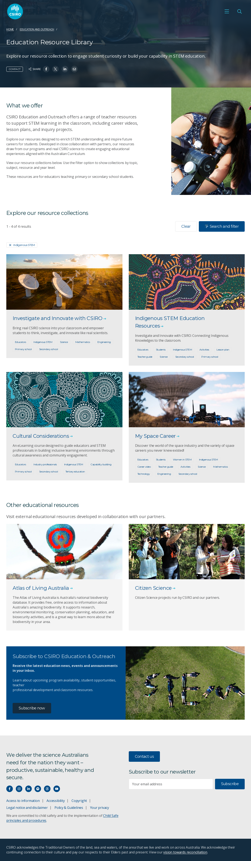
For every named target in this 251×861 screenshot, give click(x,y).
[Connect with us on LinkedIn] (28, 789)
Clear (186, 226)
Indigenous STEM (22, 245)
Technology (143, 473)
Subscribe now (32, 708)
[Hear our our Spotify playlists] (38, 789)
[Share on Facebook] (46, 69)
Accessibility (55, 800)
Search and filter (222, 226)
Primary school (23, 349)
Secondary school (48, 349)
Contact (15, 69)
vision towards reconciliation (185, 852)
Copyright (79, 800)
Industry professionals (45, 464)
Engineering (104, 342)
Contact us (144, 756)
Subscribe (230, 784)
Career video (144, 466)
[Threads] (47, 789)
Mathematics (82, 342)
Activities (204, 349)
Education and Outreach (37, 29)
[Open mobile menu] (227, 11)
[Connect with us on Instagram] (19, 789)
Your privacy (99, 807)
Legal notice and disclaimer (27, 807)
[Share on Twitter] (55, 69)
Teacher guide (144, 356)
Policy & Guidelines (68, 807)
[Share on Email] (74, 69)
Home (10, 29)
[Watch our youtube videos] (56, 789)
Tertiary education (75, 471)
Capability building (100, 464)
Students (161, 349)
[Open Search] (239, 11)
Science (64, 342)
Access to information (23, 800)
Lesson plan (222, 349)
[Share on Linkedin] (65, 69)
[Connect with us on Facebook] (9, 789)
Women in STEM (182, 459)
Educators (20, 342)
